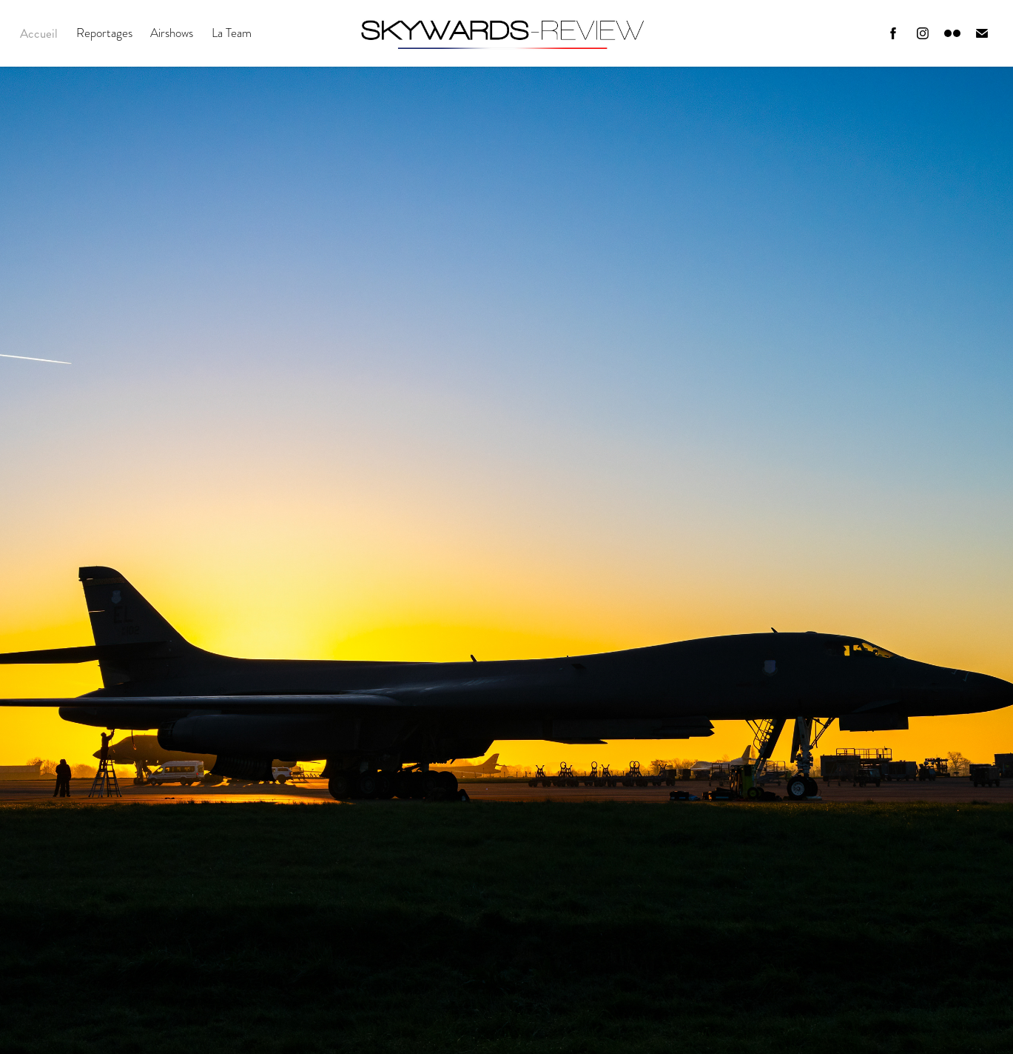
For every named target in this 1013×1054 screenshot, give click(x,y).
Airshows (171, 32)
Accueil (39, 33)
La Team (232, 32)
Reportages (104, 32)
